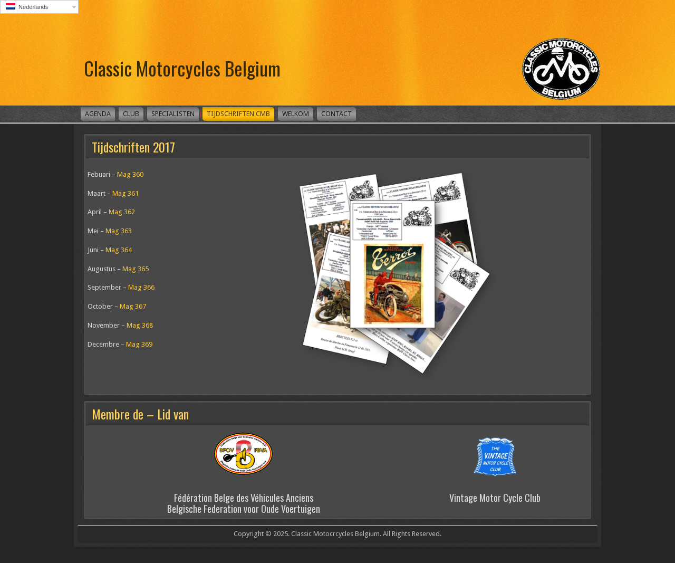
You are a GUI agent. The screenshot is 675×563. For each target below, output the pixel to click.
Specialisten (173, 114)
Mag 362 (122, 212)
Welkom (295, 114)
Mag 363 (118, 231)
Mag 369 (139, 344)
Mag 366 (141, 287)
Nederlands (27, 6)
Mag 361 (125, 193)
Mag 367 (133, 306)
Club (131, 114)
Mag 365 (135, 269)
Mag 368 (140, 325)
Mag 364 (118, 250)
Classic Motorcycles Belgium (182, 68)
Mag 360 (130, 174)
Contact (336, 114)
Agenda (98, 114)
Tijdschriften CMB (238, 114)
